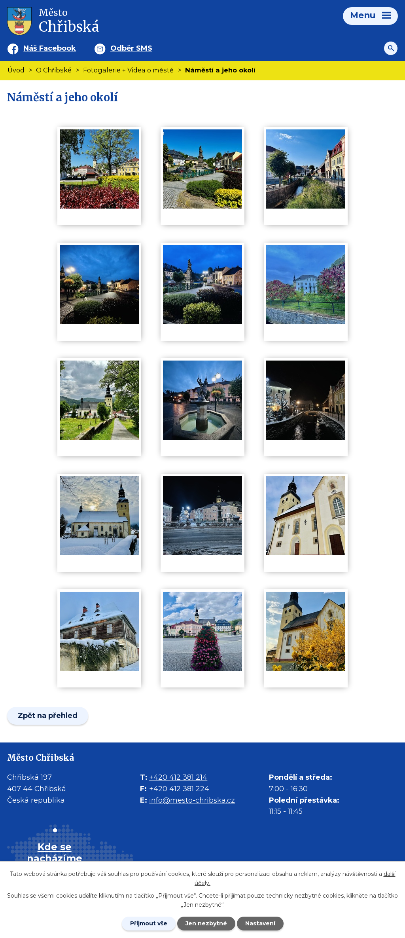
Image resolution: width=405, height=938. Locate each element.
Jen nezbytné (206, 923)
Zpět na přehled (48, 715)
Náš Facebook (49, 48)
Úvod (16, 70)
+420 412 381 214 (178, 777)
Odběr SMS (131, 48)
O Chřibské (54, 70)
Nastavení (260, 923)
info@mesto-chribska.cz (192, 800)
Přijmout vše (148, 923)
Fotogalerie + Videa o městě (128, 70)
